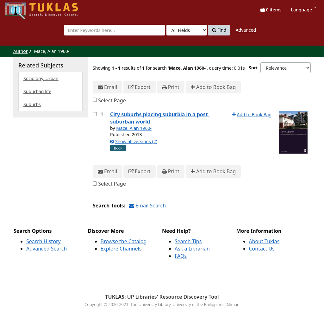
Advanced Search (46, 248)
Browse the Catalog (124, 241)
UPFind (20, 8)
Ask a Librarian (192, 248)
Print (170, 87)
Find (219, 30)
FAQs (181, 255)
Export (139, 87)
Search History (43, 241)
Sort (253, 68)
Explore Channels (121, 248)
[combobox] (114, 30)
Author (20, 51)
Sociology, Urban (41, 78)
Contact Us (262, 248)
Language (303, 10)
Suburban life (37, 91)
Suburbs (32, 104)
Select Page (112, 100)
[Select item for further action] (95, 114)
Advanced (246, 30)
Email (107, 87)
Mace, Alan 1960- (134, 128)
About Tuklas (264, 241)
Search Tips (188, 241)
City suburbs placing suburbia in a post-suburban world (159, 118)
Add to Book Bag (213, 87)
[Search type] (186, 30)
